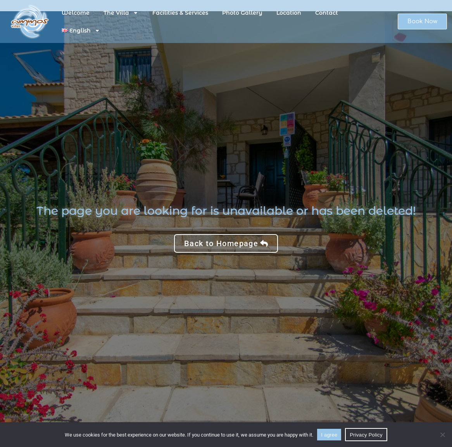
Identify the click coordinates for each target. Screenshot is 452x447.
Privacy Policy (366, 435)
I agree (329, 435)
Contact (326, 12)
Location (288, 12)
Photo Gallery (242, 12)
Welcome (76, 12)
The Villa (121, 12)
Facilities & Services (180, 12)
